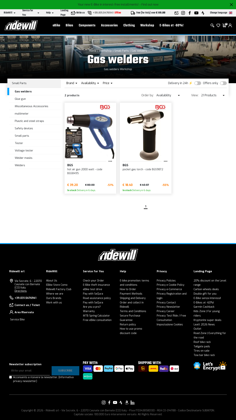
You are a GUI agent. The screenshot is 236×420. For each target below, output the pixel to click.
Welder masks (23, 158)
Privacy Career (166, 311)
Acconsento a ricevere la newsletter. (43, 379)
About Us (51, 280)
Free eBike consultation (97, 320)
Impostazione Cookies (170, 324)
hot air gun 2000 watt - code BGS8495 (84, 171)
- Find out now (149, 4)
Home (92, 51)
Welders (20, 165)
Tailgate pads (202, 346)
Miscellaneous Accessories (31, 106)
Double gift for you (205, 293)
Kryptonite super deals (207, 320)
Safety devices (24, 128)
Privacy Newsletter (168, 307)
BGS (70, 165)
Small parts (22, 136)
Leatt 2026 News (204, 324)
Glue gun (20, 99)
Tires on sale (201, 350)
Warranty (89, 311)
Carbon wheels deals (206, 289)
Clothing (129, 26)
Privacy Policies (166, 280)
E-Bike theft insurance (96, 285)
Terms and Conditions (133, 311)
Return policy (128, 324)
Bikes (69, 26)
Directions (21, 291)
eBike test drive (92, 289)
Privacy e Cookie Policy (170, 285)
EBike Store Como (56, 285)
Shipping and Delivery (133, 298)
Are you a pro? (92, 307)
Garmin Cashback (204, 307)
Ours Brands (53, 298)
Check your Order (93, 280)
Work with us (54, 302)
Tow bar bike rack (204, 355)
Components (87, 26)
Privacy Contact (166, 302)
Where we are (54, 293)
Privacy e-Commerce (169, 289)
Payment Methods (131, 293)
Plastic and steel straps (29, 121)
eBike (56, 26)
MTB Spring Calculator (96, 315)
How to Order (128, 289)
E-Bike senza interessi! (207, 298)
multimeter (22, 113)
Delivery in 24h (178, 83)
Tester (19, 143)
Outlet (197, 329)
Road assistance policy (97, 298)
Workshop (147, 26)
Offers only (210, 83)
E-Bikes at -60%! (171, 26)
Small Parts (121, 51)
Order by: (147, 95)
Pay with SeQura (93, 293)
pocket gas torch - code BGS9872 (143, 169)
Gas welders (139, 51)
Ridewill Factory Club (58, 289)
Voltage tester (24, 150)
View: (194, 95)
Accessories (109, 26)
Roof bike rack (202, 342)
